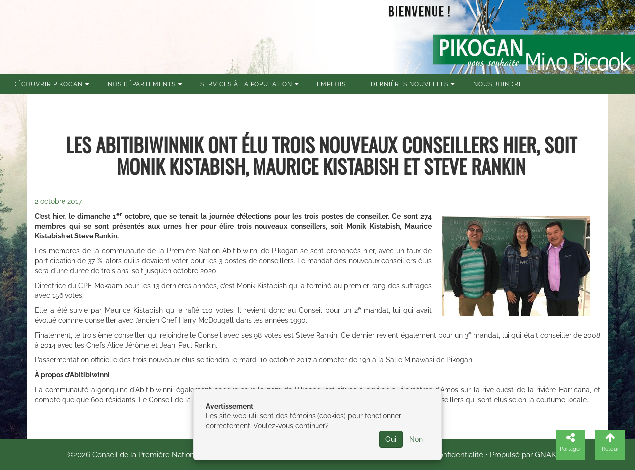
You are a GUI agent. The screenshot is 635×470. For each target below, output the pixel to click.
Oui (390, 439)
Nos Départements (142, 84)
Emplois (331, 84)
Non (416, 439)
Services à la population (246, 84)
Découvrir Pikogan (47, 84)
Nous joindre (498, 84)
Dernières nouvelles (409, 84)
